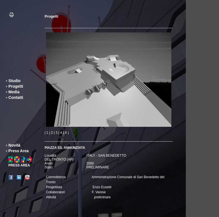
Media (14, 92)
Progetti (15, 86)
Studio (14, 80)
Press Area (18, 151)
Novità (14, 145)
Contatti (15, 97)
